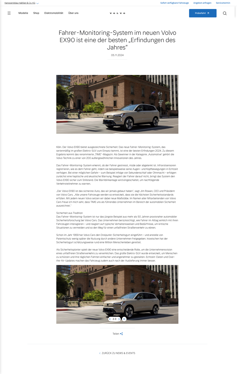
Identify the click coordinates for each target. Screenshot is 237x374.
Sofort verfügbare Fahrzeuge (174, 3)
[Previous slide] (110, 319)
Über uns (73, 13)
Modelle (23, 13)
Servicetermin (223, 3)
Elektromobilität (53, 13)
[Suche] (225, 13)
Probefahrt (200, 13)
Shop (36, 13)
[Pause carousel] (124, 319)
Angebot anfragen (202, 3)
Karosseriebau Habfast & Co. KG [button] (21, 3)
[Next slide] (119, 319)
